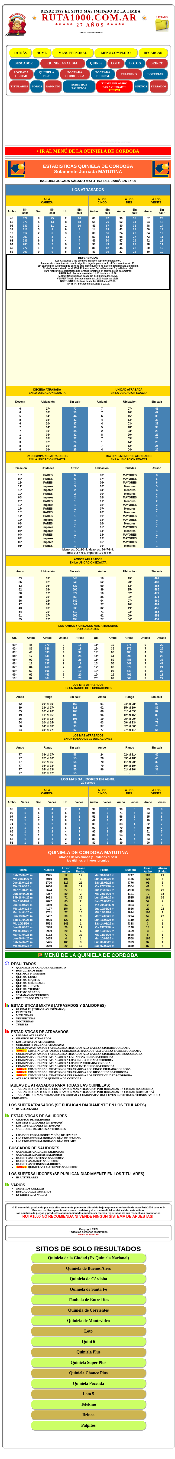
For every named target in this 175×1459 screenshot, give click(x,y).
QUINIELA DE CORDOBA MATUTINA (88, 852)
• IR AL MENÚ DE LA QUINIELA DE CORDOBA (88, 151)
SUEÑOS (141, 86)
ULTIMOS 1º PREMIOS (31, 973)
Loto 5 (88, 1394)
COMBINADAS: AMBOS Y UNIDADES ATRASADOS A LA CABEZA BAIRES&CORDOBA (78, 1050)
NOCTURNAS (25, 1021)
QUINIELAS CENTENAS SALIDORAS (40, 1158)
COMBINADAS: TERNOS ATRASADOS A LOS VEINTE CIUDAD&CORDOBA (65, 1066)
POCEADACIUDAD (21, 74)
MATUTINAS (24, 1015)
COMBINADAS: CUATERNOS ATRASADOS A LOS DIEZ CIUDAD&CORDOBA (72, 1072)
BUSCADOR (24, 63)
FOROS (37, 86)
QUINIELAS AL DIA (62, 63)
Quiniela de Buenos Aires (88, 1268)
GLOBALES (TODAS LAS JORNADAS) (40, 1009)
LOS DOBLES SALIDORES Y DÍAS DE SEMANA (47, 1135)
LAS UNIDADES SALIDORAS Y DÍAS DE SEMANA (48, 1138)
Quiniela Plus (88, 1352)
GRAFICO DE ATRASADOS (33, 1038)
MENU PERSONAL (73, 53)
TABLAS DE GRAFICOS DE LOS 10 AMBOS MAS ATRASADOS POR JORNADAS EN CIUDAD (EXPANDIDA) (85, 1089)
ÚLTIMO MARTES (28, 980)
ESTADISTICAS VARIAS (31, 1194)
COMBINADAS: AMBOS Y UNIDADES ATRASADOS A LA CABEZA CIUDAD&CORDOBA (73, 1047)
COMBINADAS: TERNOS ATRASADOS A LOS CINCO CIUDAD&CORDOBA (64, 1060)
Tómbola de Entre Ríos (88, 1299)
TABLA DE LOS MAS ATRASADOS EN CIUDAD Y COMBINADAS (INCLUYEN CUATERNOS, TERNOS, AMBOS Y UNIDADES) (86, 1096)
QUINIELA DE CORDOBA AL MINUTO (41, 967)
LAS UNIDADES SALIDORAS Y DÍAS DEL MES (46, 1141)
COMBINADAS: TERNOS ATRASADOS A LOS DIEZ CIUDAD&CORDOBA (63, 1063)
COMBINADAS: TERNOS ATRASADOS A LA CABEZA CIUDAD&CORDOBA (64, 1057)
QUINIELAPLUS (46, 74)
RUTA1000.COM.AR (89, 17)
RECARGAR (153, 53)
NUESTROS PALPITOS (79, 86)
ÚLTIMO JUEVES (27, 986)
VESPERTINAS (26, 1018)
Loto (88, 1331)
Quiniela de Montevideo (88, 1320)
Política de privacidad (88, 1234)
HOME (42, 53)
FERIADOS (158, 86)
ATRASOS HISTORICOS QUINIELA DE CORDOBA (48, 1078)
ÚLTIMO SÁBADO (28, 992)
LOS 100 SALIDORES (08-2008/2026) (39, 1125)
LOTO (115, 63)
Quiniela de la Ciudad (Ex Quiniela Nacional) (88, 1258)
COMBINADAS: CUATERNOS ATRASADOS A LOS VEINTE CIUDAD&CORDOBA (74, 1075)
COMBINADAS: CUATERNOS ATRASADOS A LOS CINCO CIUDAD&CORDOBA (73, 1069)
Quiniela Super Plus (88, 1362)
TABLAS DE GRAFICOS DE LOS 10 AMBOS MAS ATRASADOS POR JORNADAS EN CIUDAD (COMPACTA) (85, 1092)
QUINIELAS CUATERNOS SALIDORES (47, 1167)
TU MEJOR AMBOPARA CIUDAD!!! (114, 86)
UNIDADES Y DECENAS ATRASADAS (40, 1044)
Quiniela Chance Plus (88, 1373)
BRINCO (156, 63)
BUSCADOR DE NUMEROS (33, 1191)
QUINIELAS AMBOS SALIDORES (37, 1161)
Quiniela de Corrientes (88, 1310)
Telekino (88, 1404)
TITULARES (19, 86)
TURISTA (22, 1024)
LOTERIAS (155, 74)
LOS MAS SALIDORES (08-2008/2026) (39, 1122)
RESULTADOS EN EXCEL (32, 998)
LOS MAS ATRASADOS (31, 1035)
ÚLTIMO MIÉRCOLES (30, 983)
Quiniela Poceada (88, 1383)
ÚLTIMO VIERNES (28, 989)
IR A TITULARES (27, 1108)
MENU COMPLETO (116, 53)
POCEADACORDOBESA (74, 74)
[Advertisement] (72, 119)
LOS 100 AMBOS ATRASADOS (35, 1041)
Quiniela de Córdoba (88, 1279)
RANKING (53, 86)
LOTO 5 (135, 63)
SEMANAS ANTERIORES (32, 995)
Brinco (88, 1415)
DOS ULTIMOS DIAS (29, 970)
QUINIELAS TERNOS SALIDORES (38, 1164)
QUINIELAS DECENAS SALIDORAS (39, 1154)
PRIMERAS (23, 1012)
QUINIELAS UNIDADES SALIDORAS (40, 1151)
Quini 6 (88, 1341)
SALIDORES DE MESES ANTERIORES (41, 1129)
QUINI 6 (96, 63)
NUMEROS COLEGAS (30, 1188)
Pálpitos (88, 1425)
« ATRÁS (20, 53)
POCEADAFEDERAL (102, 74)
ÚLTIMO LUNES (26, 976)
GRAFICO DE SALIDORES (33, 1119)
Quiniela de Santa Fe (88, 1289)
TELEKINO (129, 74)
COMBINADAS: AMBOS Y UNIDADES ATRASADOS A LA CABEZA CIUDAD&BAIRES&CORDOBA (79, 1053)
